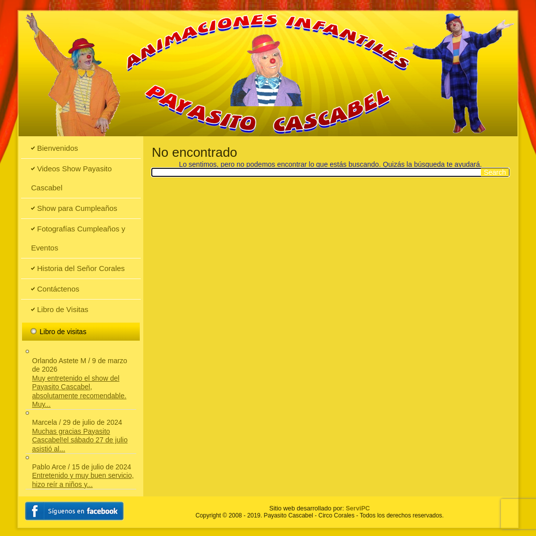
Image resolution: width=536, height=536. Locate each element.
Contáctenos (58, 289)
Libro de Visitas (62, 309)
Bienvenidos (57, 148)
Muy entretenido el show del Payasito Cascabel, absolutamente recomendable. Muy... (79, 391)
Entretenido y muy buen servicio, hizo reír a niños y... (83, 479)
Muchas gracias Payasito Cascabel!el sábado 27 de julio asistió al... (80, 440)
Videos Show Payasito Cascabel (71, 178)
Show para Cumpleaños (77, 208)
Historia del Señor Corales (81, 268)
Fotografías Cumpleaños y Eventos (78, 238)
